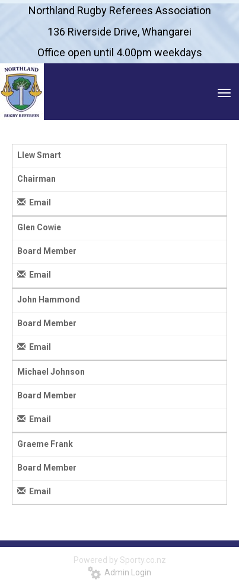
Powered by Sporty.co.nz (120, 560)
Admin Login (119, 572)
